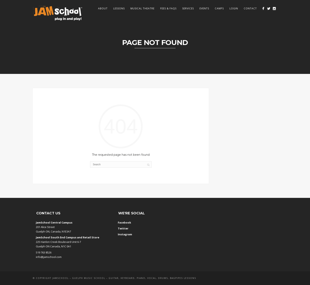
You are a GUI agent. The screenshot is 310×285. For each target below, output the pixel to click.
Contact (250, 8)
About (103, 8)
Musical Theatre (142, 8)
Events (204, 8)
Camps (219, 8)
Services (188, 8)
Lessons (119, 8)
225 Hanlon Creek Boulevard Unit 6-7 (58, 242)
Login (233, 8)
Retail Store (91, 237)
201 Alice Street (45, 227)
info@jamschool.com (49, 257)
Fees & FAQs (168, 8)
